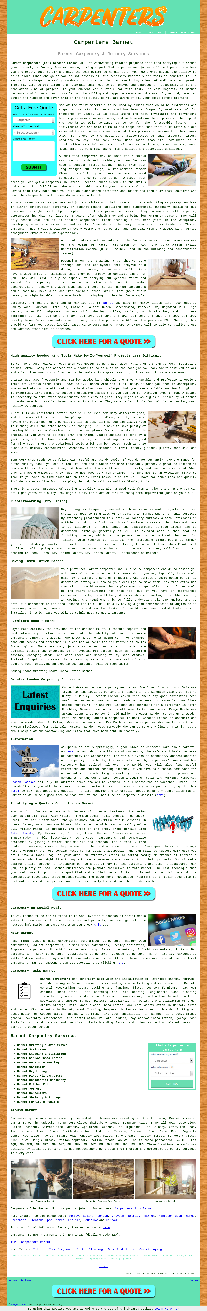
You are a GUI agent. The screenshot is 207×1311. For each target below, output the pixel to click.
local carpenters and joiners (112, 692)
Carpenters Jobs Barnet (134, 1208)
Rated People (22, 833)
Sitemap (13, 1280)
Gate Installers (121, 1249)
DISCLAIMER (188, 32)
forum (15, 791)
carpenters (19, 93)
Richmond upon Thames (47, 1220)
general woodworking (57, 987)
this (97, 924)
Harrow (111, 1220)
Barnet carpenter (102, 569)
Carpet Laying (150, 1249)
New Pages (26, 1280)
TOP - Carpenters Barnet (31, 1242)
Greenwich (18, 1220)
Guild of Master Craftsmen (103, 244)
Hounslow (91, 1220)
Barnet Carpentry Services (43, 1036)
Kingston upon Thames (177, 1216)
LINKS (149, 32)
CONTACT (172, 32)
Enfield (74, 1220)
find (24, 941)
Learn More (163, 1308)
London (102, 1216)
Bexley (73, 1216)
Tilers (38, 1249)
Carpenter (18, 1234)
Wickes (30, 782)
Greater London (36, 1027)
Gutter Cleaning (90, 1249)
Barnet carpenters (55, 979)
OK (177, 1308)
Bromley (134, 1216)
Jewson (16, 782)
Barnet (108, 303)
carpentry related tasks (169, 1022)
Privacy (194, 1280)
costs (155, 98)
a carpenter (51, 182)
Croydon (118, 1216)
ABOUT (160, 32)
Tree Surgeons (60, 1249)
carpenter (89, 156)
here (69, 751)
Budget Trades (18, 1304)
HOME (139, 32)
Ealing (88, 1216)
